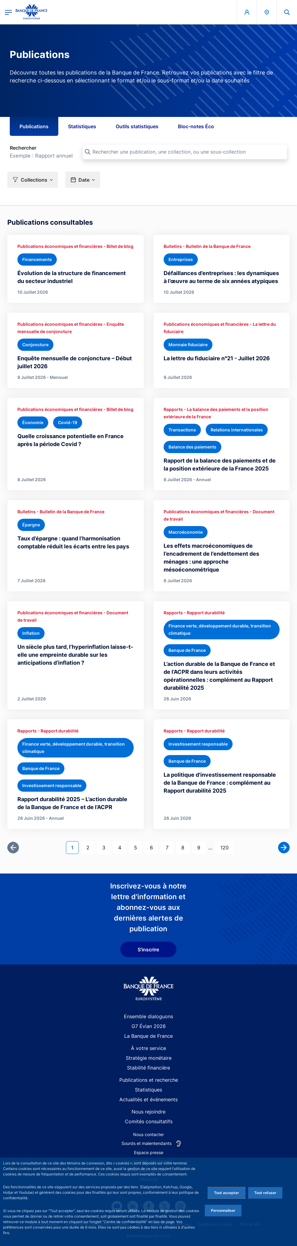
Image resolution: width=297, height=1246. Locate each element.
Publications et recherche (148, 1080)
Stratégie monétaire (149, 1058)
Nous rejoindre (148, 1112)
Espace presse (148, 1152)
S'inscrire (148, 949)
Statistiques (82, 126)
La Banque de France (148, 1036)
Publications (34, 126)
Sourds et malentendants (146, 1143)
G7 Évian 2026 (149, 1026)
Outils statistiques (137, 126)
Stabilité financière (148, 1068)
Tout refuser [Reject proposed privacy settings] (265, 1192)
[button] (287, 12)
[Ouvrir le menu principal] (8, 12)
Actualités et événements (148, 1099)
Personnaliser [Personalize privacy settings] (223, 1210)
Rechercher (23, 148)
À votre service (148, 1048)
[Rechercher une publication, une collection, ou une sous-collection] (184, 151)
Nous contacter (148, 1134)
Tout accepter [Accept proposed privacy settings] (226, 1192)
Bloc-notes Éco (196, 126)
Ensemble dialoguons (148, 1016)
